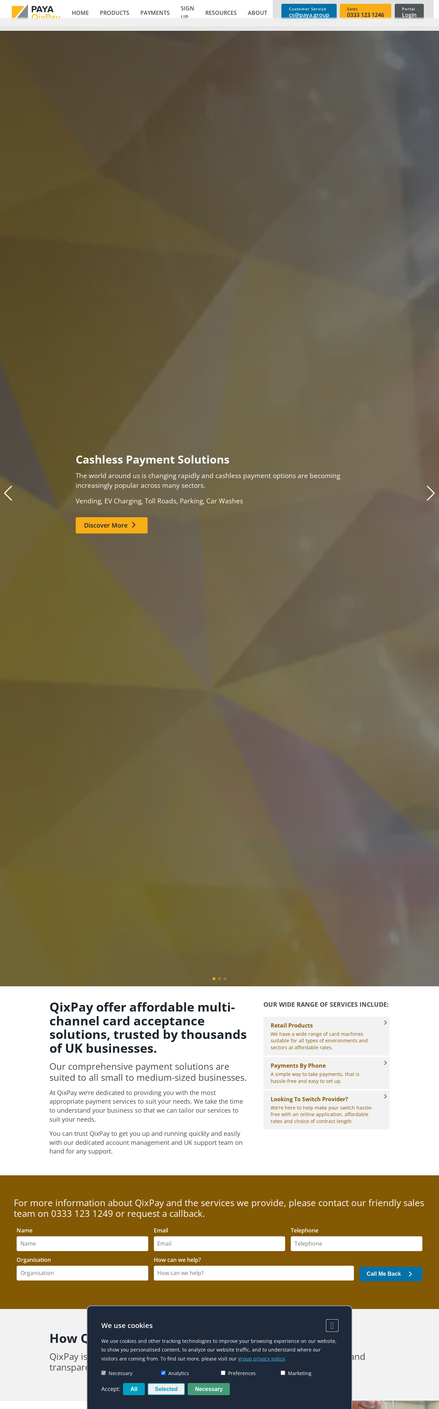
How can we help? (177, 1260)
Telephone (304, 1230)
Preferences (238, 1373)
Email (161, 1230)
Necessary (116, 1373)
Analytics (175, 1373)
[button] (112, 13)
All (133, 1389)
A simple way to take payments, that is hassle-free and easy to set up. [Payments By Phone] (323, 1073)
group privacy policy (261, 1358)
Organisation (34, 1260)
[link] (35, 13)
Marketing (296, 1373)
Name (24, 1230)
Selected (166, 1389)
